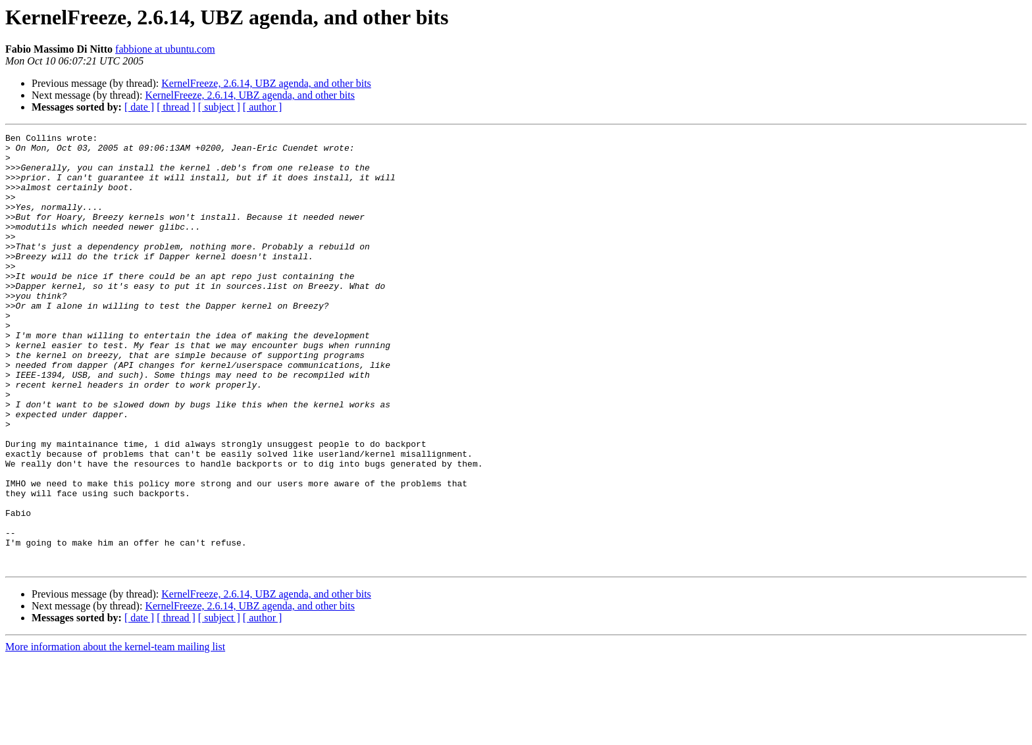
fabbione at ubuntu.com (165, 49)
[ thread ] (176, 107)
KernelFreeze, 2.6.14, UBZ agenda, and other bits (266, 83)
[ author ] (262, 107)
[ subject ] (219, 107)
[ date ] (139, 107)
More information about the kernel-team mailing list (115, 733)
